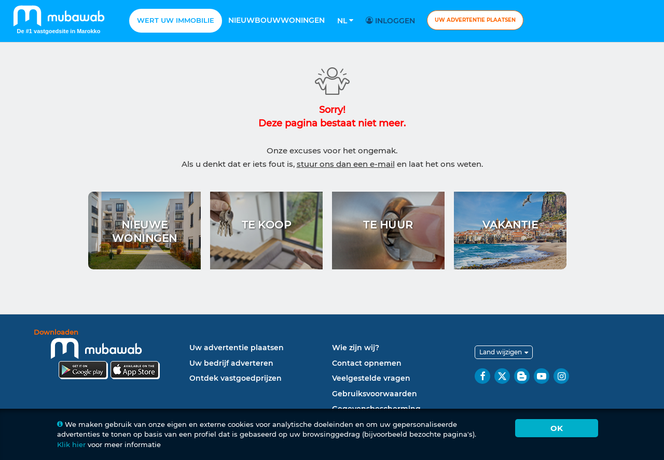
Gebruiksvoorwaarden (374, 393)
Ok (556, 428)
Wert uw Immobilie (175, 20)
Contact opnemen (367, 363)
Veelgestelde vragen (371, 378)
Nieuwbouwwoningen (276, 20)
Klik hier (71, 444)
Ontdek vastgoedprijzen (235, 378)
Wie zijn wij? (355, 347)
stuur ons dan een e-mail (346, 164)
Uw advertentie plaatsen (475, 20)
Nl (345, 20)
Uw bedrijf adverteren (231, 363)
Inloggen (392, 20)
